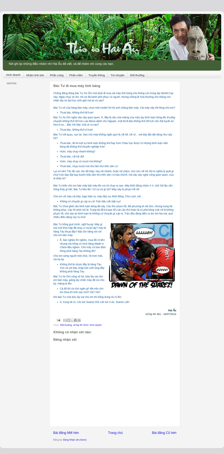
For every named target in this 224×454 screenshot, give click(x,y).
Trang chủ (115, 433)
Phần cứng (56, 75)
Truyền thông (96, 75)
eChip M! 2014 (80, 325)
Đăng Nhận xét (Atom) (74, 440)
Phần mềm (76, 75)
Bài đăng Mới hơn (66, 433)
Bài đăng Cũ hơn (164, 433)
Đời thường (137, 75)
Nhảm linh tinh (35, 75)
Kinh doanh (13, 74)
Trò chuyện (118, 75)
